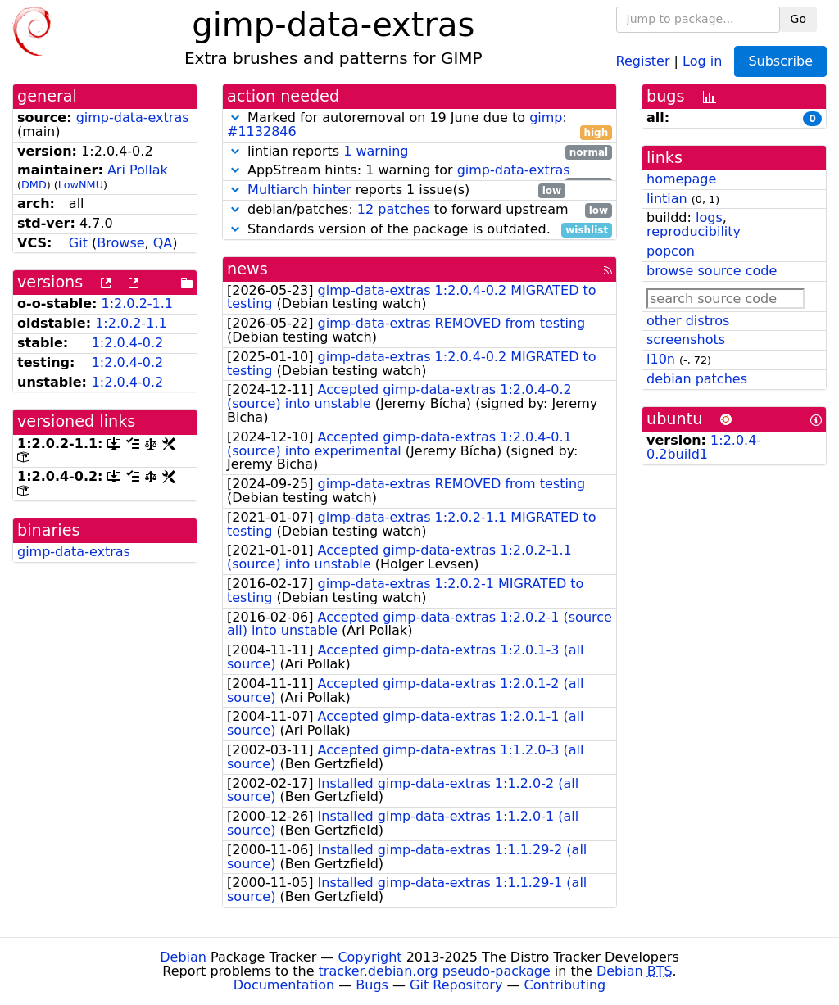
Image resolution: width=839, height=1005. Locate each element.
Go (798, 18)
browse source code (711, 270)
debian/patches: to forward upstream (419, 210)
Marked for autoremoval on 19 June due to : (419, 125)
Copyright (369, 957)
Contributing (565, 985)
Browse (120, 243)
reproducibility (693, 231)
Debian (183, 957)
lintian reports (419, 152)
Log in (702, 60)
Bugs (372, 985)
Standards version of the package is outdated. (419, 230)
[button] (235, 117)
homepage (681, 179)
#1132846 (262, 131)
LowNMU (80, 185)
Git (78, 243)
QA (163, 243)
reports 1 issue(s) (396, 190)
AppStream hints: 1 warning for (419, 171)
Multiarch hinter (299, 189)
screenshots (685, 339)
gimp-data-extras (132, 117)
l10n (660, 359)
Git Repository (456, 985)
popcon (670, 251)
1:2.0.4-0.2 (128, 343)
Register (643, 60)
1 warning (375, 151)
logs (709, 217)
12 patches (393, 209)
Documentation (284, 985)
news (247, 269)
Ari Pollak (137, 170)
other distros (687, 320)
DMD (34, 185)
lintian (666, 198)
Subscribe (780, 61)
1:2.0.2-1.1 (138, 303)
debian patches (696, 379)
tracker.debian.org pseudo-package (435, 971)
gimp (545, 117)
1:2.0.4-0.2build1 (703, 447)
